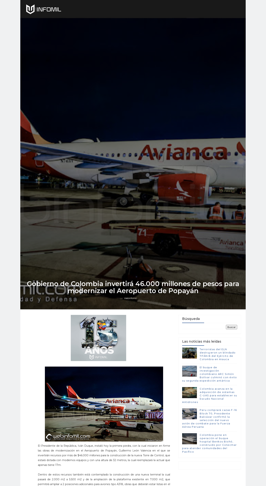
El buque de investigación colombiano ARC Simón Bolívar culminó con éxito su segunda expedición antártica (209, 374)
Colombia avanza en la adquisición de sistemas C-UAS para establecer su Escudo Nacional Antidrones (209, 395)
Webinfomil (130, 298)
